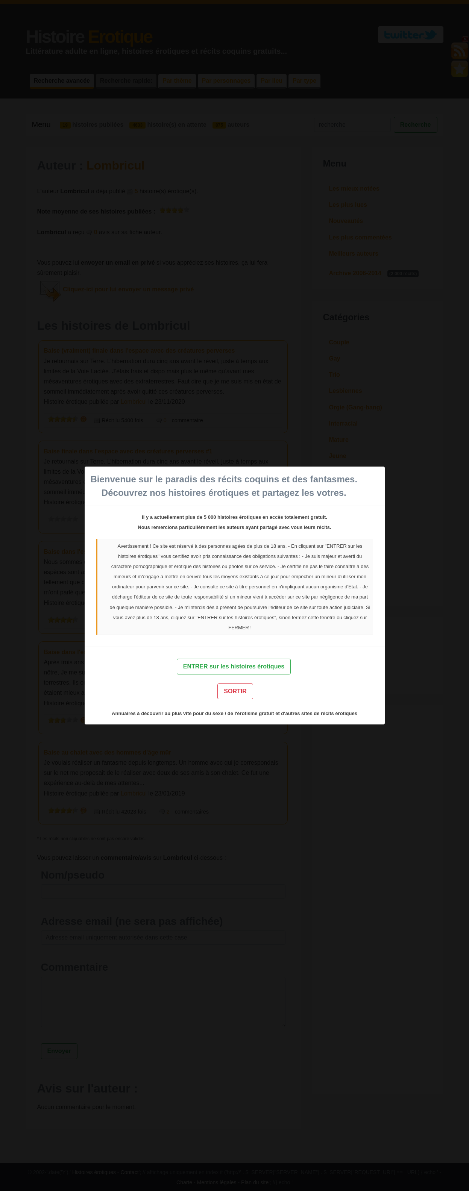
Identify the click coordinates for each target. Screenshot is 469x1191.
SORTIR (235, 691)
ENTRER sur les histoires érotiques (233, 666)
